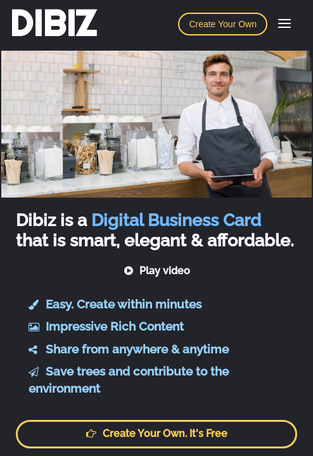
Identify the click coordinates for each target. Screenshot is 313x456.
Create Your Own (223, 24)
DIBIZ (53, 23)
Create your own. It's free (156, 434)
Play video (157, 271)
